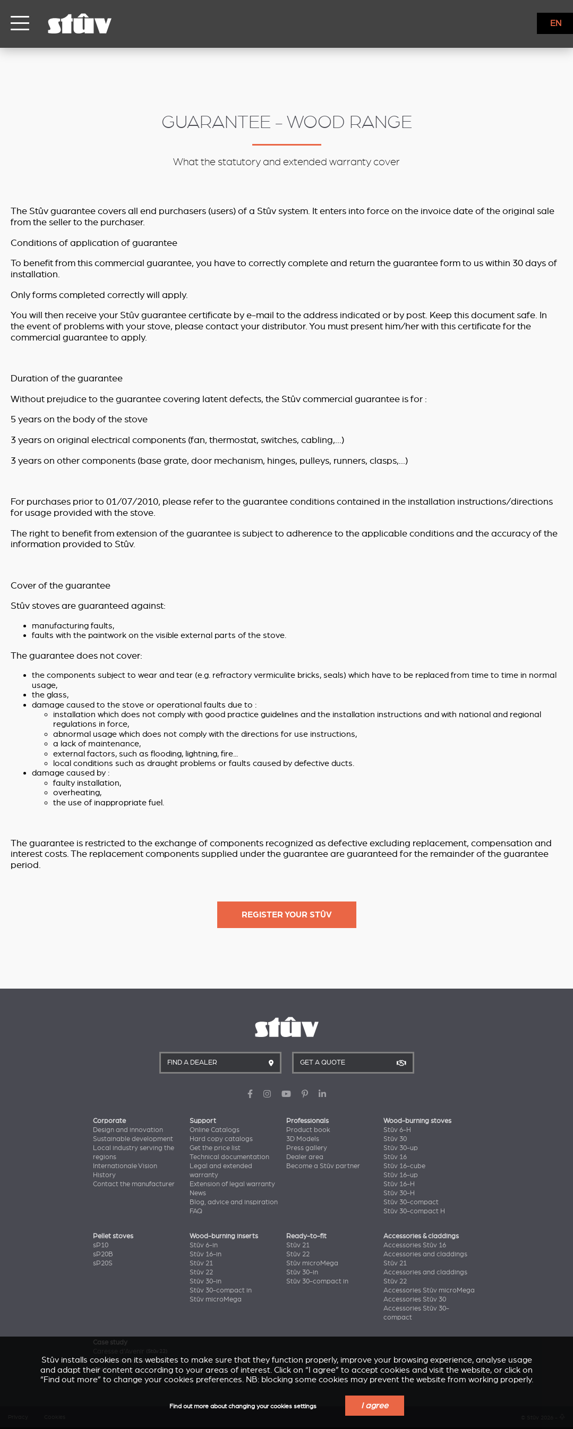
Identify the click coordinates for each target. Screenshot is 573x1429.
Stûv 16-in (205, 1254)
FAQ (196, 1211)
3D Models (302, 1139)
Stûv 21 (201, 1263)
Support (203, 1121)
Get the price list (215, 1148)
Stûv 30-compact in (221, 1290)
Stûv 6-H (397, 1130)
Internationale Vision (125, 1166)
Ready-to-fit (306, 1236)
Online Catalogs (215, 1130)
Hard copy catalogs (221, 1139)
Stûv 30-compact (411, 1202)
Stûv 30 (395, 1139)
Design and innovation (128, 1130)
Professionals (307, 1121)
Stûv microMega (216, 1299)
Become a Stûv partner (323, 1166)
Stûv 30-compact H (414, 1211)
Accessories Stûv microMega (429, 1290)
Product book (308, 1130)
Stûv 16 (395, 1157)
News (198, 1193)
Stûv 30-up (400, 1148)
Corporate (109, 1121)
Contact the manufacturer (134, 1184)
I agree (374, 1405)
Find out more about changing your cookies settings (243, 1406)
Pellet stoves (113, 1236)
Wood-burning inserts (224, 1236)
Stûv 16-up (400, 1175)
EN (555, 23)
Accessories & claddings (421, 1236)
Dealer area (304, 1157)
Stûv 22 (201, 1272)
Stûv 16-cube (404, 1166)
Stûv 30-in (205, 1281)
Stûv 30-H (399, 1193)
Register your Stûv (287, 915)
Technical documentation (229, 1157)
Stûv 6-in (204, 1245)
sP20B (103, 1254)
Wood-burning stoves (417, 1121)
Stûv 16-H (399, 1184)
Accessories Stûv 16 (414, 1245)
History (104, 1175)
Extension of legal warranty (232, 1184)
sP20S (103, 1263)
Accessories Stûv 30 (414, 1299)
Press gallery (306, 1148)
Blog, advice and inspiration (234, 1202)
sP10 (100, 1245)
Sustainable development (133, 1139)
